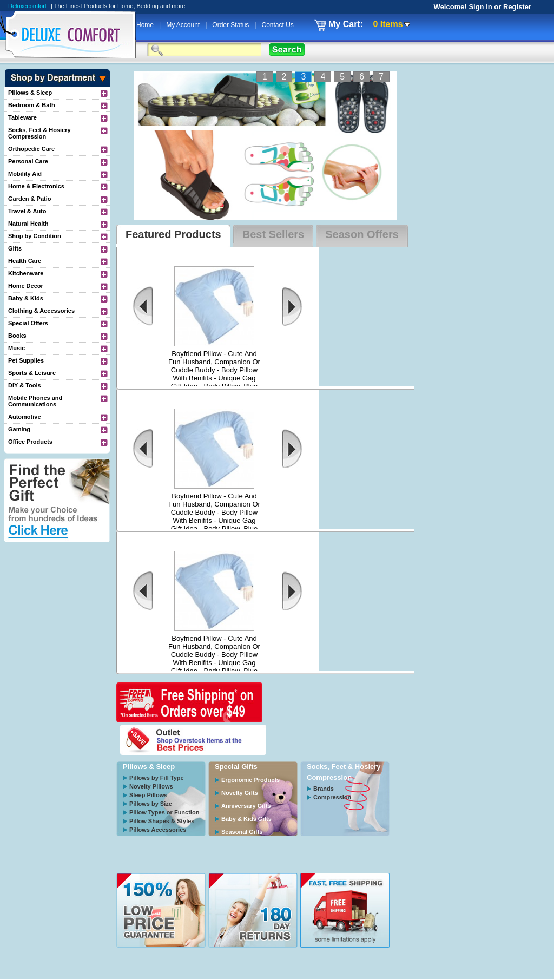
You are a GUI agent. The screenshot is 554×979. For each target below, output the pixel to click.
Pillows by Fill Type (156, 777)
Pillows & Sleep (30, 92)
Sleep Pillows (148, 795)
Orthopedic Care (31, 149)
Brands (323, 788)
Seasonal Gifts (241, 832)
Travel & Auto (27, 211)
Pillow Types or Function (164, 812)
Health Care (24, 261)
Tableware (22, 117)
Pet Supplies (26, 360)
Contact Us (277, 25)
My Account (183, 25)
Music (16, 348)
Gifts (15, 248)
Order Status (231, 25)
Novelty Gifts (239, 793)
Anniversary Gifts (246, 806)
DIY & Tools (24, 385)
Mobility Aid (25, 173)
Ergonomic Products (250, 780)
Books (17, 335)
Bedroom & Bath (31, 105)
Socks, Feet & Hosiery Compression (39, 133)
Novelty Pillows (151, 786)
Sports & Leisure (32, 373)
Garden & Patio (29, 198)
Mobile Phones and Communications (35, 401)
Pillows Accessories (157, 829)
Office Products (30, 441)
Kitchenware (25, 273)
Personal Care (28, 161)
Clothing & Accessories (41, 310)
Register (517, 7)
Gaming (19, 429)
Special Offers (28, 323)
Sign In (480, 7)
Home (145, 25)
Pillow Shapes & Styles (161, 821)
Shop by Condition (34, 236)
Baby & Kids (25, 298)
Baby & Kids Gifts (246, 819)
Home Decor (25, 285)
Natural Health (28, 223)
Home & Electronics (36, 186)
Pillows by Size (150, 803)
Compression (332, 797)
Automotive (24, 416)
